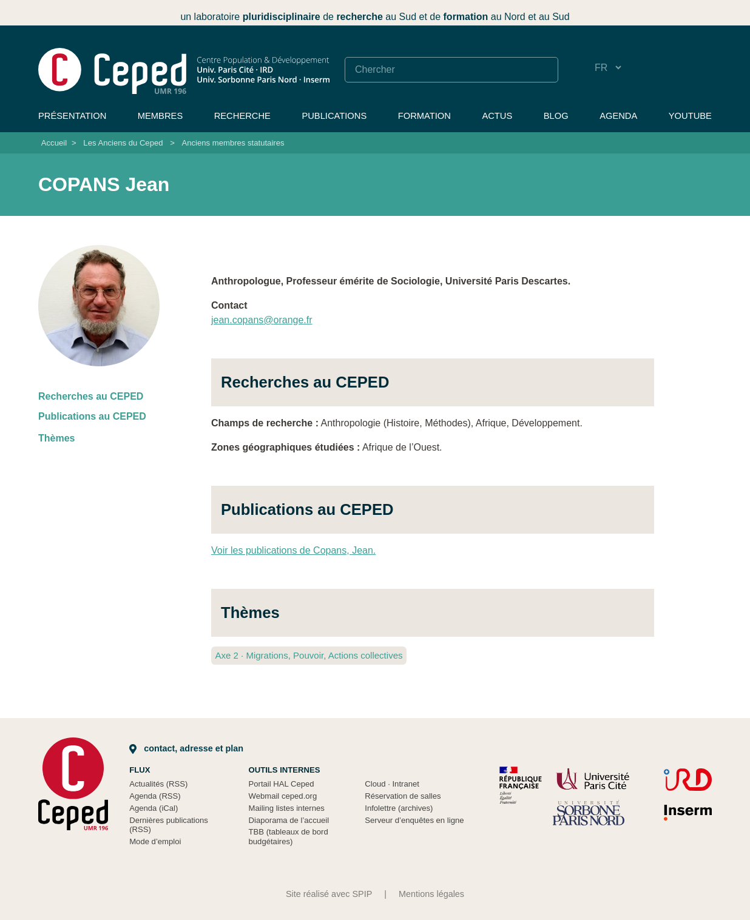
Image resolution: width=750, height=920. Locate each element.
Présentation (72, 116)
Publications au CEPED (92, 416)
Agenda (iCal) (153, 808)
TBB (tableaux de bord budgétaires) (288, 836)
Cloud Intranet (392, 783)
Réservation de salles (403, 796)
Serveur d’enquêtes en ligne (414, 820)
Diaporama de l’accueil (289, 820)
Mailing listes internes (287, 808)
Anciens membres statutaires (232, 142)
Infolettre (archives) (399, 808)
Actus (497, 116)
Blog (556, 116)
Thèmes (56, 438)
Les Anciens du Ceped (123, 142)
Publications (334, 116)
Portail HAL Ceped (281, 783)
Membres (160, 116)
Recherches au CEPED (90, 396)
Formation (424, 116)
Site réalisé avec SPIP (329, 894)
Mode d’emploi (155, 841)
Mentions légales (431, 894)
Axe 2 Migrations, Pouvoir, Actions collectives (308, 655)
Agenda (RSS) (155, 796)
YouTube (690, 116)
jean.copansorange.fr (261, 320)
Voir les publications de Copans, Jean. (293, 550)
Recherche (242, 116)
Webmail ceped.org (283, 796)
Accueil (54, 142)
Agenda (618, 116)
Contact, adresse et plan (186, 748)
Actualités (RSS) (158, 783)
